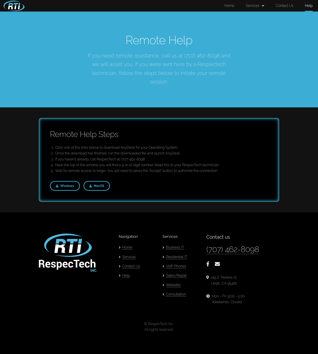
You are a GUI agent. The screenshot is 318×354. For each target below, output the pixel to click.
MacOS (99, 186)
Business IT (175, 247)
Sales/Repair (176, 275)
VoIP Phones (176, 266)
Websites (173, 285)
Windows (67, 186)
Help (309, 6)
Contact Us (284, 6)
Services (252, 6)
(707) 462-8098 (232, 249)
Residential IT (176, 257)
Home (229, 6)
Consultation (176, 294)
